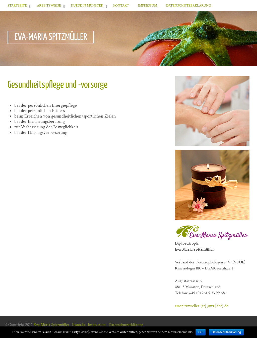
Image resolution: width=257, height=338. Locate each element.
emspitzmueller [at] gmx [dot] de (201, 306)
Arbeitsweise (49, 5)
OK (200, 332)
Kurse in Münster (87, 5)
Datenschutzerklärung (188, 5)
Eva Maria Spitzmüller (51, 324)
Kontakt (121, 5)
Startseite (17, 5)
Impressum (147, 5)
